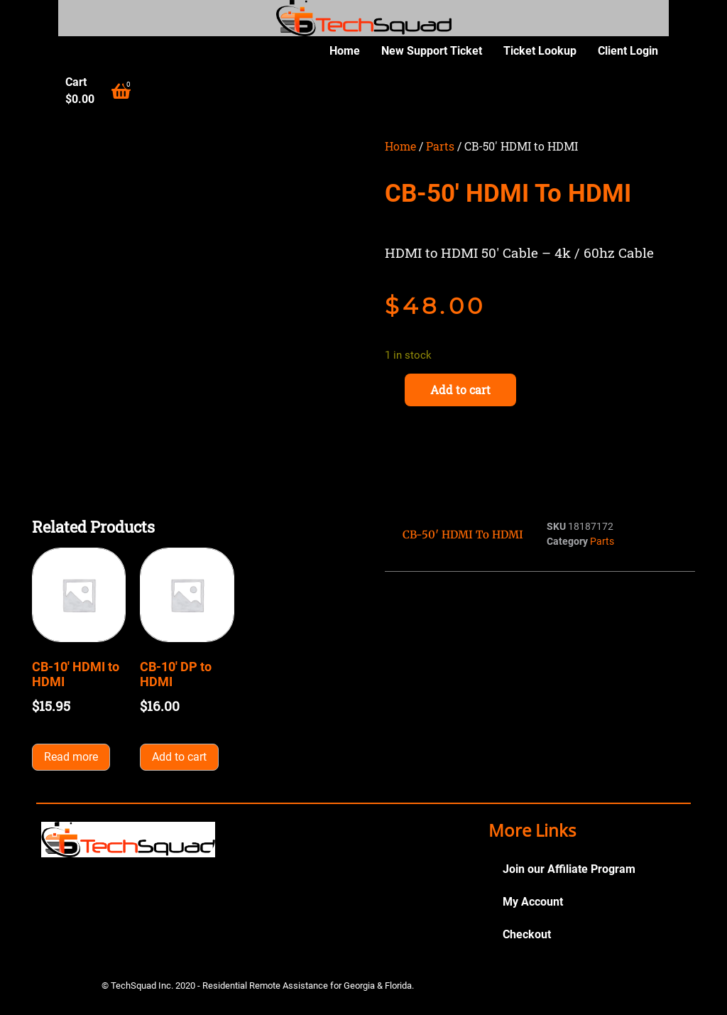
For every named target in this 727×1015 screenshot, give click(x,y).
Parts (440, 146)
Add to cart (460, 389)
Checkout (527, 934)
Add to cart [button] (179, 757)
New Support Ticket (431, 51)
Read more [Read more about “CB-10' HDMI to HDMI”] (71, 757)
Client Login (628, 51)
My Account (533, 901)
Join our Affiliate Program (569, 869)
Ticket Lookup (539, 51)
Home (344, 51)
